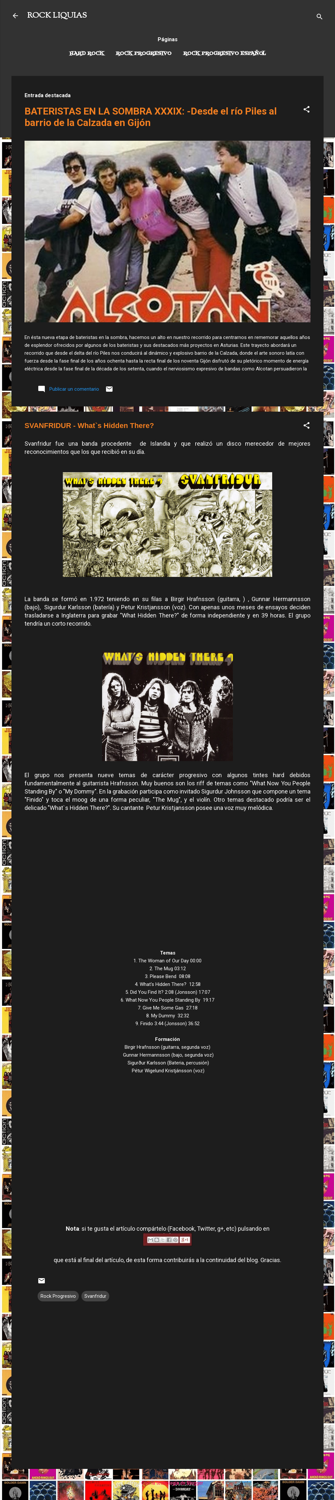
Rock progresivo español (224, 53)
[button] (306, 110)
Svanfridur (95, 1296)
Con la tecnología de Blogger (167, 1483)
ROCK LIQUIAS (57, 15)
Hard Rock (86, 53)
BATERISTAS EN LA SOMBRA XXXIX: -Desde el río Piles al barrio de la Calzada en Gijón (151, 116)
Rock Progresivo (143, 53)
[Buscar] (320, 18)
